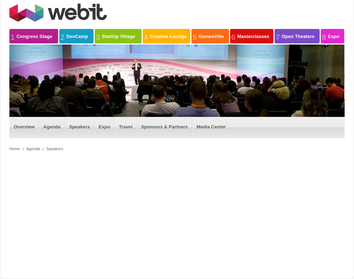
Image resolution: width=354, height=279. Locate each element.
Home (14, 149)
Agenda (33, 149)
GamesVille (208, 36)
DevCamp (74, 36)
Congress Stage (31, 36)
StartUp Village (115, 36)
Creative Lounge (165, 36)
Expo (330, 36)
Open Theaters (295, 36)
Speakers (54, 149)
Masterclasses (250, 36)
